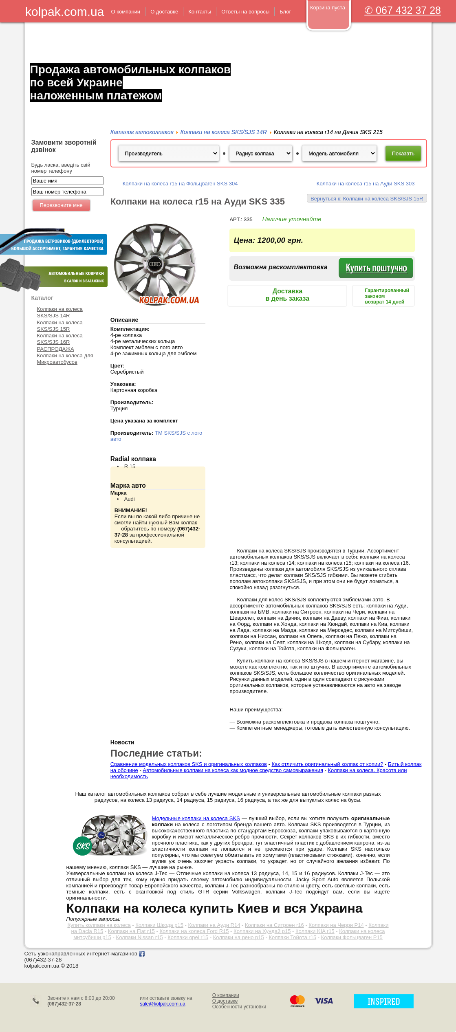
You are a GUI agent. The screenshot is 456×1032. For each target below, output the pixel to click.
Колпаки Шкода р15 (159, 925)
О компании (225, 995)
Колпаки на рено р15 (238, 937)
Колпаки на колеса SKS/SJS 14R (60, 312)
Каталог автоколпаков (142, 132)
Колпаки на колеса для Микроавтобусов (65, 358)
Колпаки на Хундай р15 (262, 931)
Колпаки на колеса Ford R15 (194, 931)
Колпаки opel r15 (187, 937)
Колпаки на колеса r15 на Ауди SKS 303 (366, 183)
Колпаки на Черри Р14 (335, 925)
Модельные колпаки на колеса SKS (196, 818)
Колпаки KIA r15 (315, 931)
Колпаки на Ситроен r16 (274, 925)
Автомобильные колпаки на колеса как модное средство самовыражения (233, 770)
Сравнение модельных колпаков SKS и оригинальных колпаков (188, 764)
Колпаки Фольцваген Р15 (352, 937)
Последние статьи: (156, 753)
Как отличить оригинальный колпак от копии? (327, 764)
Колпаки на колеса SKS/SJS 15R (60, 325)
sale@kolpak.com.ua (162, 1004)
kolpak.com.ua (64, 11)
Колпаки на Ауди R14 (214, 925)
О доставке (225, 1001)
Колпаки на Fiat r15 (131, 931)
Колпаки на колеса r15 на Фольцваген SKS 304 (180, 183)
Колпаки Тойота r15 (292, 937)
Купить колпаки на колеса (98, 925)
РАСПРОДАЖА (55, 349)
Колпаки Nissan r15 (139, 937)
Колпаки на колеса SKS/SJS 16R (60, 338)
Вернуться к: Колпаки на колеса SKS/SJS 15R (367, 199)
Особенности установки (239, 1007)
